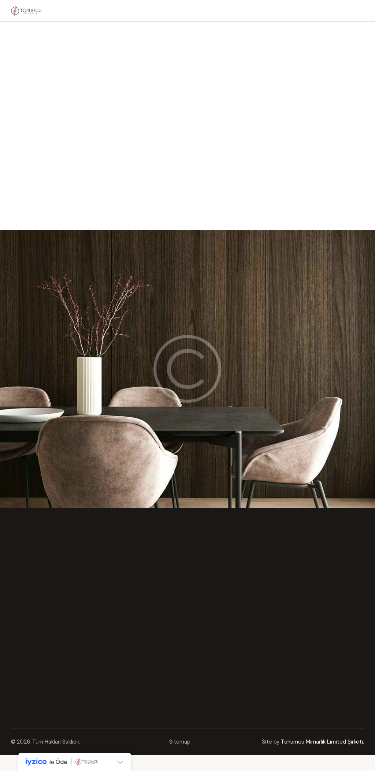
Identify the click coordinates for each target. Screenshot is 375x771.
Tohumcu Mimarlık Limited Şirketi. (322, 741)
